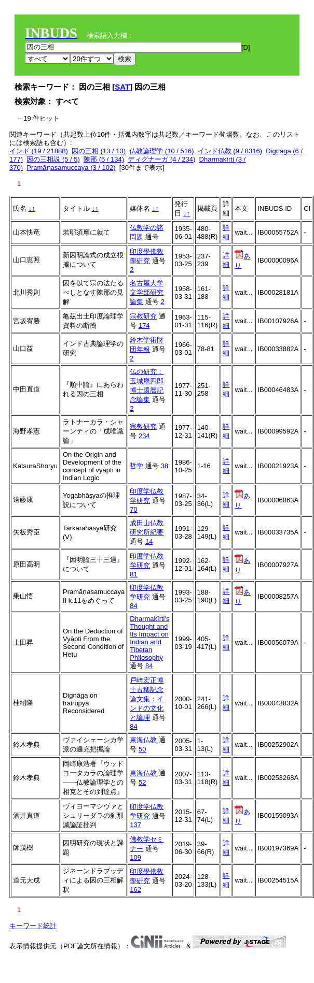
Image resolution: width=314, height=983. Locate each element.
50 (142, 749)
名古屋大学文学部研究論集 (146, 292)
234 (144, 436)
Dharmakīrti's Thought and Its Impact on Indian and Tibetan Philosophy (149, 638)
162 (135, 889)
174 (144, 325)
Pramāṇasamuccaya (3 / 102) (70, 167)
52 (142, 782)
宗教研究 (143, 316)
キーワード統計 (33, 926)
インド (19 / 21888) (38, 151)
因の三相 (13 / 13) (99, 151)
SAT (122, 86)
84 (133, 606)
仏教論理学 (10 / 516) (161, 151)
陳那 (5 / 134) (104, 159)
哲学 (136, 466)
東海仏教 (143, 740)
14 (149, 541)
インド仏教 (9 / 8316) (230, 151)
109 (135, 857)
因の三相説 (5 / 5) (53, 159)
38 (164, 466)
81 (133, 574)
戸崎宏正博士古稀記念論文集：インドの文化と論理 (146, 698)
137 (135, 825)
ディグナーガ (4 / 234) (161, 159)
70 (133, 509)
